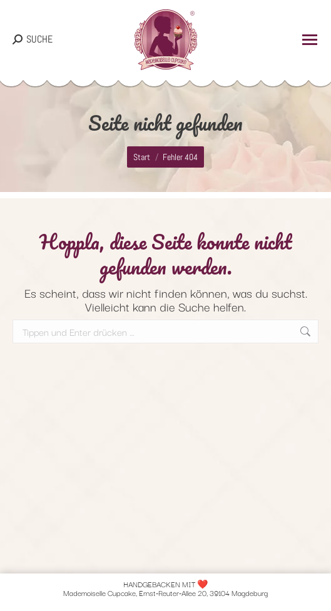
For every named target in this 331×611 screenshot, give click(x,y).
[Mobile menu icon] (309, 39)
